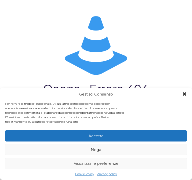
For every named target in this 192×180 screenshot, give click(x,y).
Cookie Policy (84, 174)
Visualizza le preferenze (96, 163)
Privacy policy (107, 174)
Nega (96, 149)
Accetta (96, 136)
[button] (184, 94)
